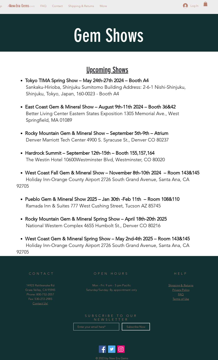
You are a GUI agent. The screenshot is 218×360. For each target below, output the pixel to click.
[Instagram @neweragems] (121, 349)
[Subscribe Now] (136, 326)
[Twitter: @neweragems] (111, 349)
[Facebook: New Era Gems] (102, 349)
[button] (205, 4)
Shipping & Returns (180, 285)
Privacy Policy (181, 290)
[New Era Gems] (25, 6)
